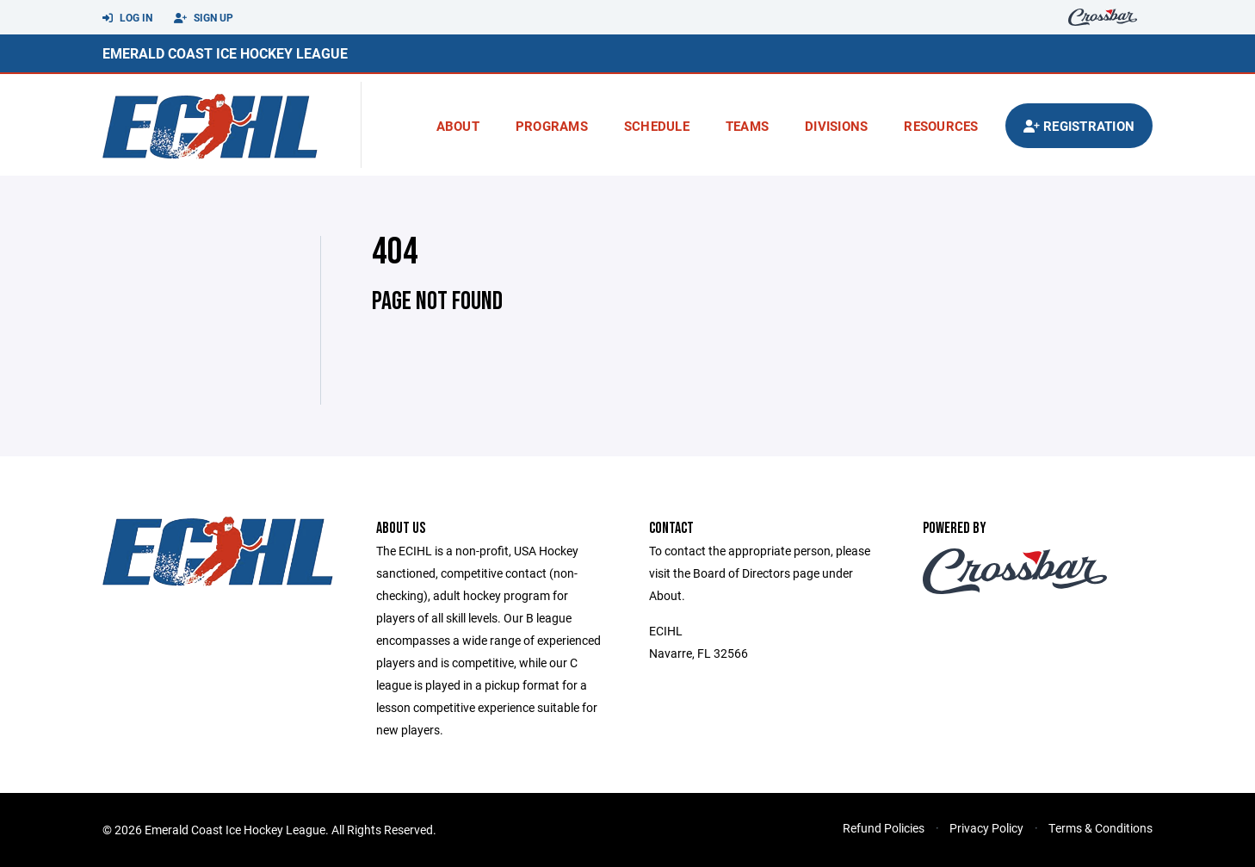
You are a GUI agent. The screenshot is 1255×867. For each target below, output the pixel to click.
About (457, 125)
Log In (127, 18)
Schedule (656, 125)
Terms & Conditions (1100, 828)
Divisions (836, 125)
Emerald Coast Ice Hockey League (225, 53)
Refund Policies (883, 828)
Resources (941, 125)
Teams (747, 125)
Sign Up (203, 18)
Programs (552, 125)
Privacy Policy (986, 828)
